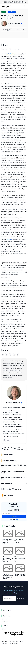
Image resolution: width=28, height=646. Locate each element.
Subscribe (14, 516)
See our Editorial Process (7, 448)
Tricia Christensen (15, 23)
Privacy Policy (4, 643)
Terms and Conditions (13, 643)
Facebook (5, 629)
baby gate (9, 239)
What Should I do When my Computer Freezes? (19, 541)
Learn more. (23, 2)
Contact (5, 621)
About (4, 619)
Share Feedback (18, 448)
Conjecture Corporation (16, 641)
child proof (11, 54)
